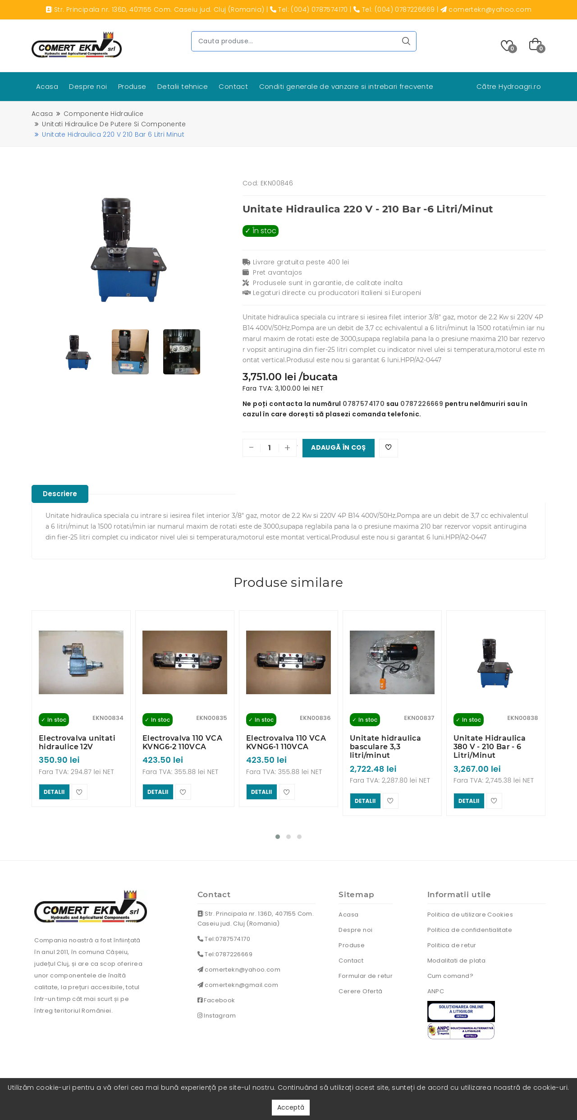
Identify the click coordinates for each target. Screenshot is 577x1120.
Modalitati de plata (456, 958)
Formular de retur (366, 973)
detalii (54, 791)
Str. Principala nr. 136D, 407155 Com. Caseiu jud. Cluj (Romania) (255, 916)
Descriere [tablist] (62, 494)
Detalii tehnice (182, 86)
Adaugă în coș (338, 447)
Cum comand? (450, 973)
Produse (132, 86)
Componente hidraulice (104, 113)
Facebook (216, 997)
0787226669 (421, 403)
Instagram (216, 1013)
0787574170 (364, 403)
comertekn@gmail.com (237, 982)
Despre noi (88, 86)
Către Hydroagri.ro (508, 86)
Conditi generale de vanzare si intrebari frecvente (346, 86)
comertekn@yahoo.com (238, 967)
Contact (233, 86)
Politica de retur (451, 942)
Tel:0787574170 (223, 936)
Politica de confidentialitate (470, 927)
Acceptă (290, 1107)
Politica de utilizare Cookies (470, 912)
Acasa (47, 86)
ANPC (435, 988)
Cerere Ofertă (360, 988)
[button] (277, 834)
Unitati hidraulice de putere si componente (114, 124)
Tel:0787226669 (224, 951)
